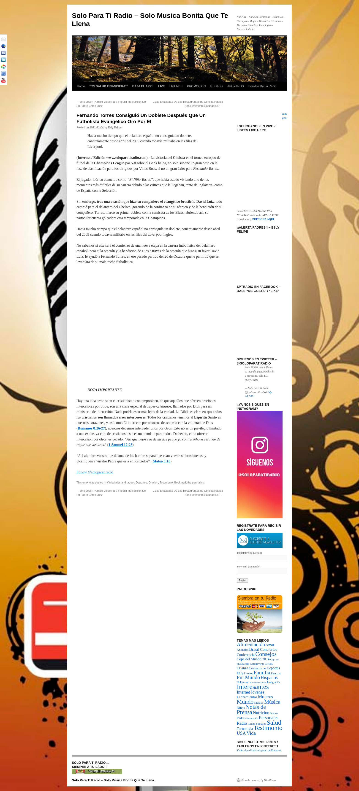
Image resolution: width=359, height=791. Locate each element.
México (259, 702)
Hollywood (243, 682)
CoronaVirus (257, 663)
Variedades (114, 482)
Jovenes (257, 692)
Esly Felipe (115, 127)
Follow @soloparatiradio (94, 472)
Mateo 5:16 (161, 461)
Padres (241, 718)
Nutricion (261, 712)
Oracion (153, 482)
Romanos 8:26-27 (91, 428)
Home (81, 86)
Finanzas (276, 673)
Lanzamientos (247, 697)
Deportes (141, 482)
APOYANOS (235, 86)
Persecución (252, 718)
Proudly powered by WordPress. (259, 780)
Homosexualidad (258, 682)
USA (241, 733)
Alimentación (251, 644)
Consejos (266, 654)
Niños (241, 708)
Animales (242, 649)
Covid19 (269, 664)
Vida (251, 733)
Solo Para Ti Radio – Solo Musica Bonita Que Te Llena (113, 780)
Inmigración (273, 682)
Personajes (269, 717)
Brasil (254, 649)
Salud (274, 722)
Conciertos (268, 649)
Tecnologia (245, 729)
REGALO (216, 86)
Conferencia (246, 655)
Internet (243, 692)
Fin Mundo (248, 677)
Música (272, 702)
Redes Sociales (257, 723)
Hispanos (269, 677)
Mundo (245, 701)
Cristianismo (257, 668)
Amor (270, 645)
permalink (198, 482)
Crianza (242, 668)
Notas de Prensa (251, 709)
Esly (240, 673)
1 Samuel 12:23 (120, 445)
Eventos (248, 673)
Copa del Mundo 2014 (253, 659)
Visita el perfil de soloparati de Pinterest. (259, 750)
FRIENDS (175, 86)
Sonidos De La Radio (262, 86)
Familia (261, 672)
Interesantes (253, 686)
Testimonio (166, 482)
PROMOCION (196, 86)
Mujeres (265, 696)
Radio (242, 723)
